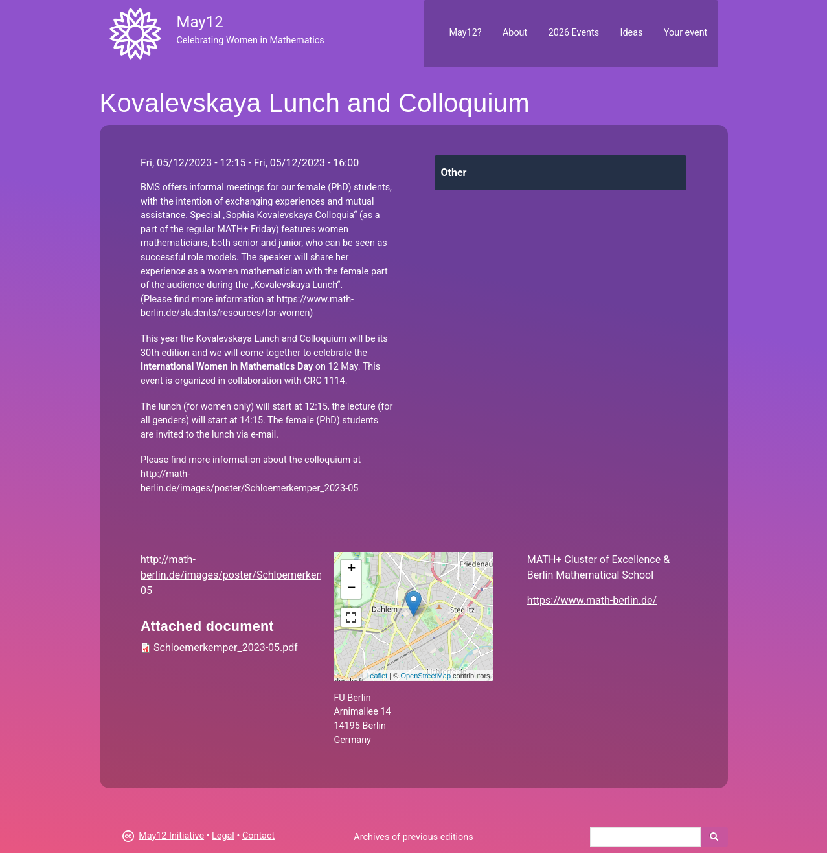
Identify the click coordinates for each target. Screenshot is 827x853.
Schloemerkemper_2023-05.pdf (225, 647)
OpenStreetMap (425, 676)
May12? (465, 32)
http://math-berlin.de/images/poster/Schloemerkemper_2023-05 (256, 575)
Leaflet (376, 676)
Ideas (631, 32)
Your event (685, 32)
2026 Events (574, 32)
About (515, 32)
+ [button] (351, 569)
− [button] (351, 589)
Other (454, 172)
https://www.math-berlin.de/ (592, 600)
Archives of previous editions (413, 837)
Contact (258, 835)
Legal (223, 835)
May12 (199, 22)
